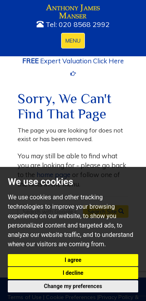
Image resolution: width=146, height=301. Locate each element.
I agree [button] (73, 260)
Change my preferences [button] (73, 286)
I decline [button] (73, 273)
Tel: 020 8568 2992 (73, 24)
